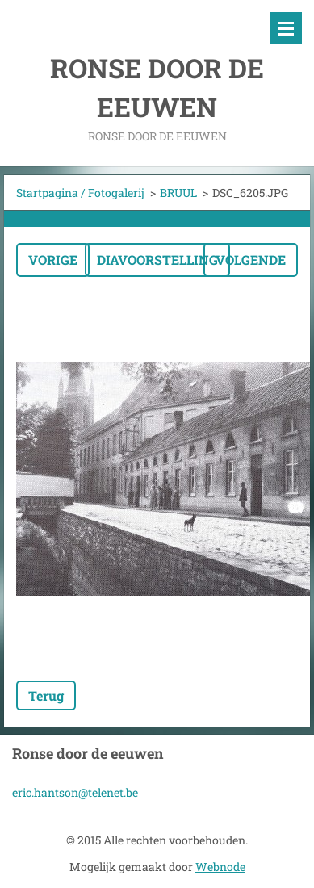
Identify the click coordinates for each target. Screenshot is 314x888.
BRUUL (178, 192)
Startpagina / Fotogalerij (80, 192)
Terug (46, 695)
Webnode (220, 866)
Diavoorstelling (157, 259)
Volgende (251, 259)
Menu (286, 28)
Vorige (52, 259)
